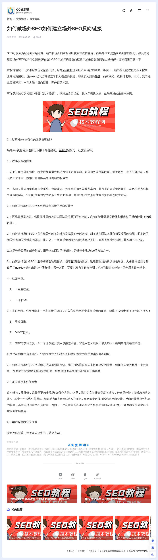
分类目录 (20, 250)
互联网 (75, 261)
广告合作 (92, 551)
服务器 (63, 150)
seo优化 (67, 70)
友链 (95, 233)
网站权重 (17, 422)
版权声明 (81, 551)
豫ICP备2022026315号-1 (139, 551)
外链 (97, 76)
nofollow (20, 267)
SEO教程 (11, 37)
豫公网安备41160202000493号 (112, 551)
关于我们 (70, 551)
